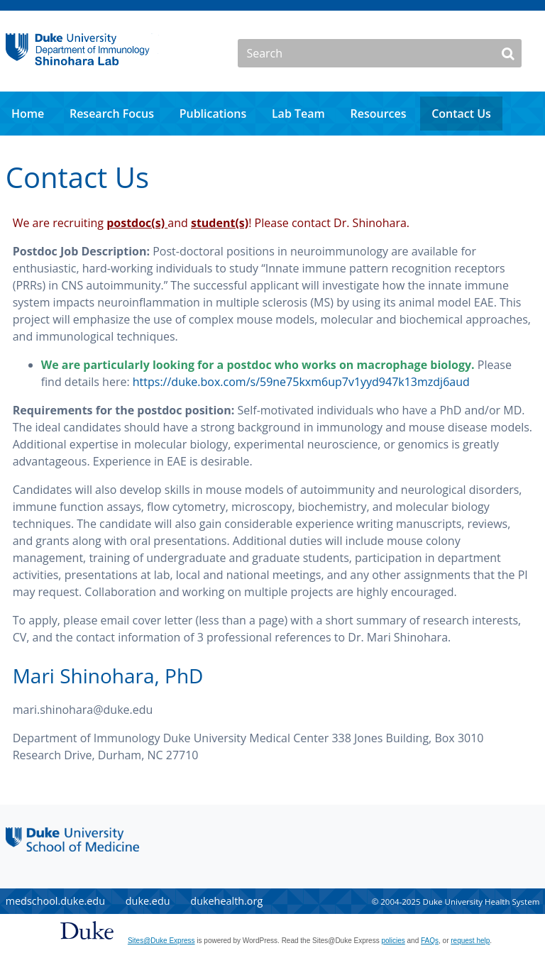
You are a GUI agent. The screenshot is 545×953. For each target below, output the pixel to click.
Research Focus (112, 113)
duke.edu (148, 901)
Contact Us (461, 113)
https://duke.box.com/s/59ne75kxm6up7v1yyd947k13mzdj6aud (301, 382)
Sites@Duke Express (161, 940)
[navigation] (272, 114)
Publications (213, 113)
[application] (272, 114)
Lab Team (298, 113)
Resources (378, 113)
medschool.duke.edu (55, 901)
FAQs (430, 940)
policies (392, 940)
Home (27, 113)
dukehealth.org (226, 901)
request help (470, 940)
